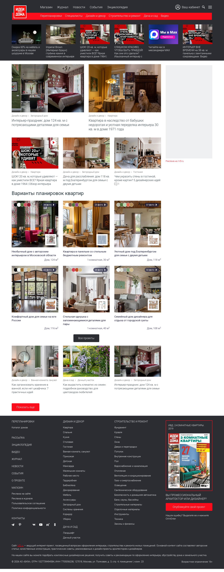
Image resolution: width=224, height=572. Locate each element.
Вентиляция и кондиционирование (132, 478)
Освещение (120, 488)
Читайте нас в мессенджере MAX (159, 49)
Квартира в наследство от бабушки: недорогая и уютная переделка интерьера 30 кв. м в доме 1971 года (123, 126)
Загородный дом (39, 117)
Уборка (67, 522)
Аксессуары (69, 502)
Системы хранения (73, 512)
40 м (106, 330)
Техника (118, 522)
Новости (78, 7)
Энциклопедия (117, 7)
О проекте (18, 484)
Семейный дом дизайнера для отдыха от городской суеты (137, 320)
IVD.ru (20, 548)
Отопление (120, 474)
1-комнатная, (95, 261)
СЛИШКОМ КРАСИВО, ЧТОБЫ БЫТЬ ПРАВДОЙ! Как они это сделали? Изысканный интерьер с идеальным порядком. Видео (128, 55)
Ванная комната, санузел (44, 383)
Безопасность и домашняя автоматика (135, 498)
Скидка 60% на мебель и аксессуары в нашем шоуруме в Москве (26, 50)
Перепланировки (50, 16)
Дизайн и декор (95, 16)
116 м (54, 330)
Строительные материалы (128, 507)
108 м (157, 330)
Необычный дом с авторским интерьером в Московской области (35, 255)
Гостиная (138, 174)
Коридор (67, 517)
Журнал (62, 7)
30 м (106, 261)
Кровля (118, 435)
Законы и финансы (124, 527)
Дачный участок (86, 383)
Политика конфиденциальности (29, 511)
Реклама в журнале (22, 501)
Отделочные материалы (127, 512)
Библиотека (69, 488)
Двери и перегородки (125, 449)
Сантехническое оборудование (130, 493)
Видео (164, 16)
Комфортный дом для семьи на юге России (35, 320)
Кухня (66, 440)
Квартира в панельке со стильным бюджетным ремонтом (86, 255)
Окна (117, 445)
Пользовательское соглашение (28, 506)
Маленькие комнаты (74, 474)
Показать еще (25, 410)
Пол (116, 464)
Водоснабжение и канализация (131, 469)
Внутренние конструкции (127, 459)
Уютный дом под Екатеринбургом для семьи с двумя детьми (137, 255)
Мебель (67, 498)
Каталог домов (20, 430)
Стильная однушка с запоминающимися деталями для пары (86, 322)
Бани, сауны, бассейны (126, 502)
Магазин (46, 7)
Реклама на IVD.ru (175, 161)
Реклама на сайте (21, 496)
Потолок (118, 454)
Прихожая (68, 459)
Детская (67, 464)
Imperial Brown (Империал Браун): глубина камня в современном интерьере (60, 52)
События (95, 7)
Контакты (18, 521)
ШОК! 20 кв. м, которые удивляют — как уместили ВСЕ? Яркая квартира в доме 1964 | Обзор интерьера (93, 53)
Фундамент (120, 430)
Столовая (68, 445)
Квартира (112, 117)
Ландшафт (68, 536)
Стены (117, 440)
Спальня (67, 435)
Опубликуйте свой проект (189, 510)
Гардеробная (70, 483)
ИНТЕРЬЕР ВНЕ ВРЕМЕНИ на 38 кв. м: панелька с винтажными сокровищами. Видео (197, 52)
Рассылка (18, 441)
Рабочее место (71, 478)
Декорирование (71, 493)
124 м (54, 261)
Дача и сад (150, 16)
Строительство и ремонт (124, 16)
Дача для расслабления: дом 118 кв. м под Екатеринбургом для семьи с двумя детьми (86, 182)
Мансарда (68, 469)
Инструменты (121, 517)
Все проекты (86, 340)
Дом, (47, 261)
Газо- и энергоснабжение (127, 483)
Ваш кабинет (188, 7)
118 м (157, 261)
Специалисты (73, 16)
